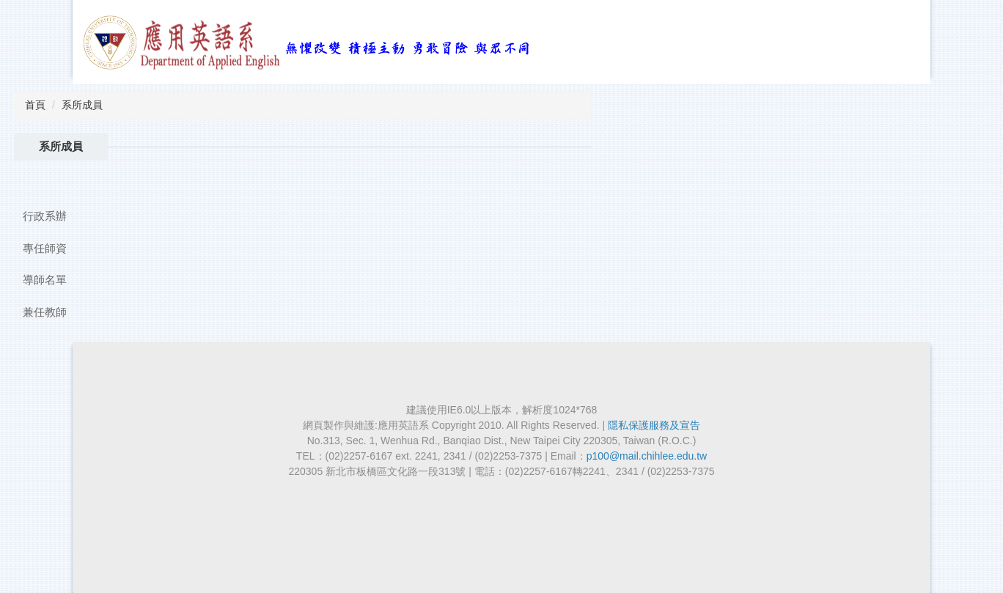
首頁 (35, 105)
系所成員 (82, 105)
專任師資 (45, 248)
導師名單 (45, 279)
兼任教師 (45, 312)
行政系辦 (45, 216)
